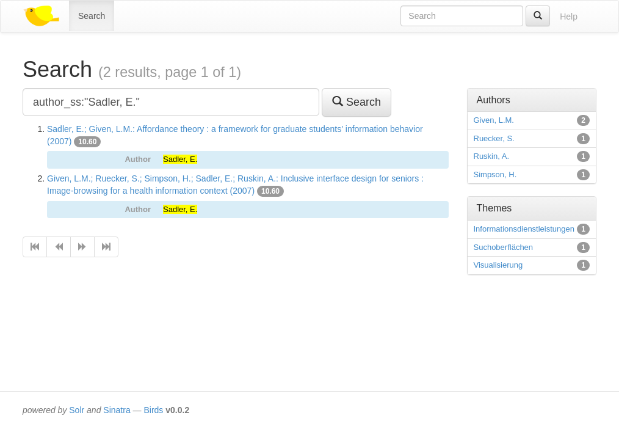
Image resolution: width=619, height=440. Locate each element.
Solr (76, 410)
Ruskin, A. (492, 156)
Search (91, 16)
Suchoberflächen (504, 247)
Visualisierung (498, 265)
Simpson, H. (495, 174)
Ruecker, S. (494, 138)
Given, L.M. (494, 120)
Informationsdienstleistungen (524, 228)
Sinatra (116, 410)
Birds (153, 410)
